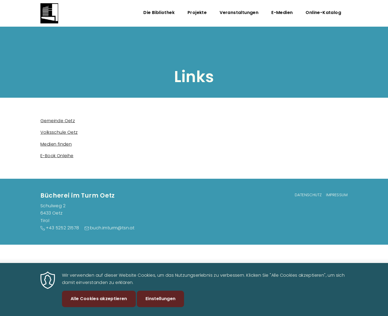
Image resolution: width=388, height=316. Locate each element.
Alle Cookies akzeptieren (99, 303)
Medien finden (56, 144)
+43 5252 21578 (62, 228)
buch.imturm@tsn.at (112, 228)
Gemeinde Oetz (57, 121)
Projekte (197, 12)
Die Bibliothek (159, 12)
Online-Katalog (323, 12)
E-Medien (282, 12)
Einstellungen (160, 303)
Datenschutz (308, 195)
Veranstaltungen (239, 12)
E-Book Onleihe (57, 156)
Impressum (337, 195)
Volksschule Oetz (59, 132)
